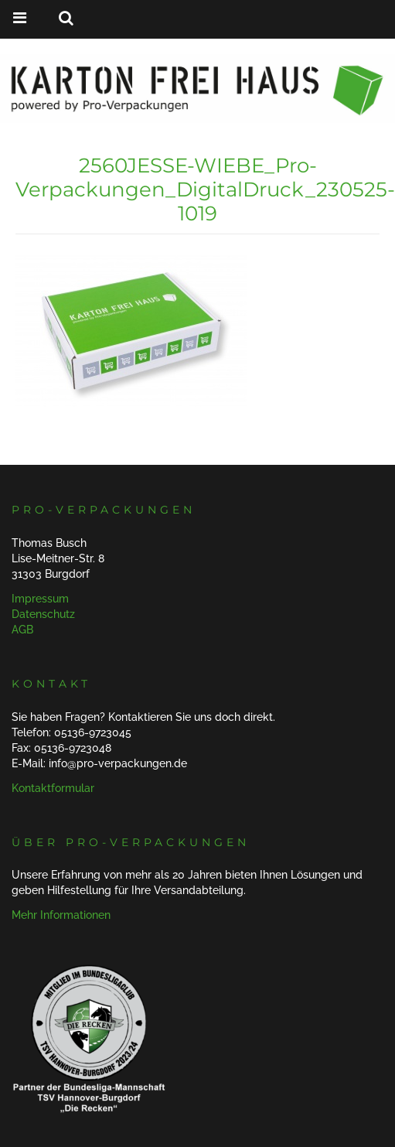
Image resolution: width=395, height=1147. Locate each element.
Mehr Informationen (61, 915)
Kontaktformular (53, 788)
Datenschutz (43, 614)
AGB (22, 629)
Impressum (40, 598)
